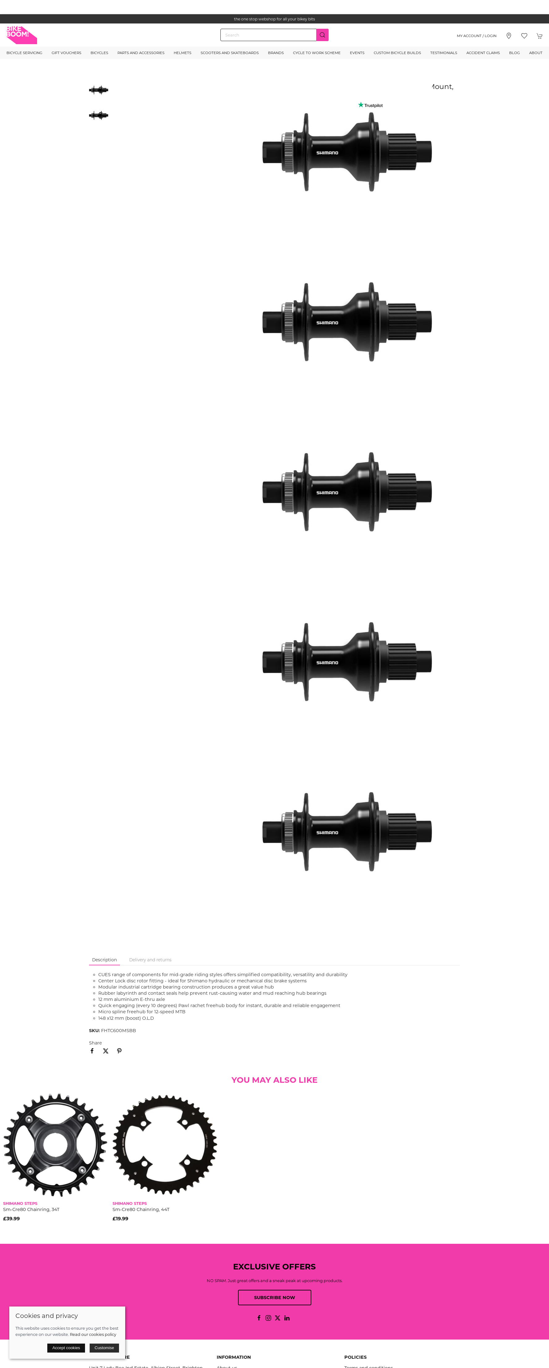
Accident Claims (483, 53)
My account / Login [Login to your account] (476, 36)
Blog (514, 53)
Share (95, 1043)
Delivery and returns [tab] (150, 959)
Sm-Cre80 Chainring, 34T (31, 1209)
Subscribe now (274, 1297)
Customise (104, 1347)
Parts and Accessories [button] (140, 53)
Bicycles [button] (99, 53)
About (536, 53)
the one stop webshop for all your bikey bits (274, 19)
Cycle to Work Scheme (317, 53)
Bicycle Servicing (24, 53)
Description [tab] (104, 959)
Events (357, 53)
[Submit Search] (322, 35)
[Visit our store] (509, 35)
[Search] (274, 35)
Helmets (182, 53)
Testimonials (443, 53)
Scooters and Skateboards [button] (230, 53)
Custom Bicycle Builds (397, 53)
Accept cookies (66, 1347)
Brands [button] (276, 53)
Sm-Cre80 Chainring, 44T (141, 1209)
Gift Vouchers (66, 53)
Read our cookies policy (93, 1334)
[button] (524, 35)
